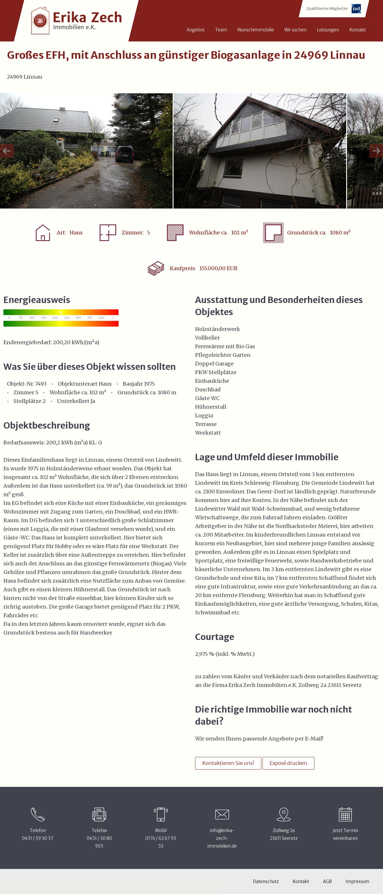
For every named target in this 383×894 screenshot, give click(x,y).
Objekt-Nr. (20, 383)
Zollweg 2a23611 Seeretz (284, 834)
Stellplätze (27, 401)
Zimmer (24, 392)
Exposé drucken (288, 763)
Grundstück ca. (137, 392)
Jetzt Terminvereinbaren (345, 834)
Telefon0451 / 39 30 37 (37, 834)
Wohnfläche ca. (68, 392)
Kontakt (301, 881)
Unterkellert (73, 401)
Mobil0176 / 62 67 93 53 (160, 838)
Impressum (357, 881)
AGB (327, 881)
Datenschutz (266, 881)
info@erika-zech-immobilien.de (222, 838)
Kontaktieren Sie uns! (228, 763)
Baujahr (133, 383)
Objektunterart (78, 383)
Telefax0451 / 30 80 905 (99, 838)
